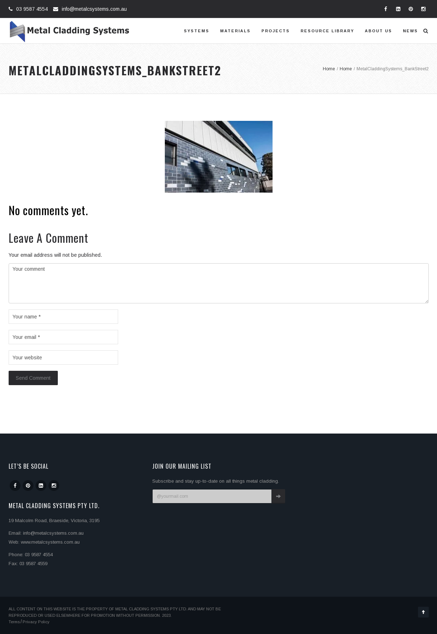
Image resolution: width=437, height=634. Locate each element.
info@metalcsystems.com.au (94, 9)
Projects (275, 31)
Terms (14, 622)
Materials (235, 31)
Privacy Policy (36, 622)
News (410, 31)
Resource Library (327, 31)
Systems (196, 31)
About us (378, 31)
